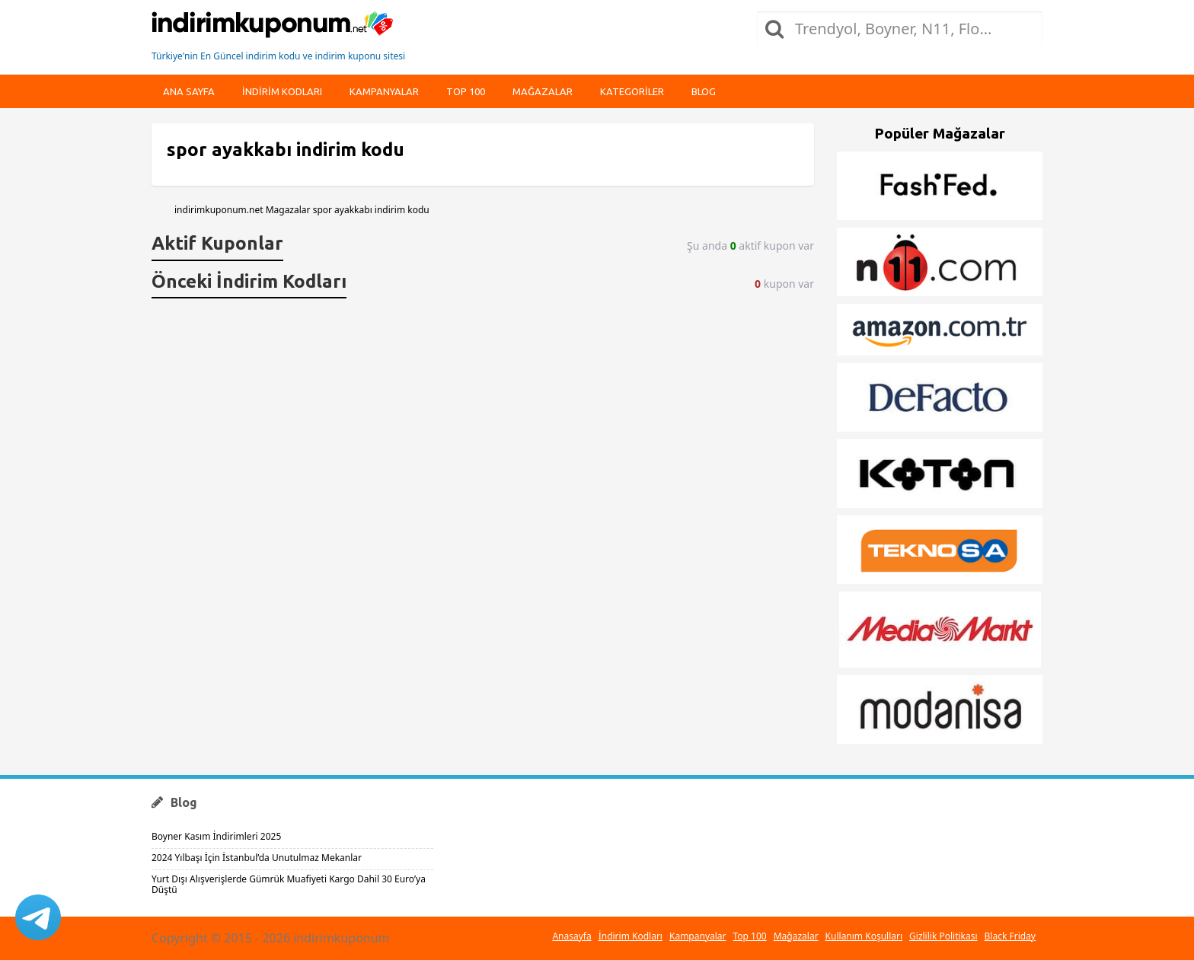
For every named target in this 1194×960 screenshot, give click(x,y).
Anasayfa (571, 936)
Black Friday (1010, 936)
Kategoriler (632, 91)
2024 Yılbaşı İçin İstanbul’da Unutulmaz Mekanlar (257, 857)
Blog (703, 91)
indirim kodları (282, 91)
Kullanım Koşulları (863, 936)
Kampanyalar (384, 91)
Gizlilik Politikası (943, 936)
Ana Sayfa (189, 91)
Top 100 (465, 91)
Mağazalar (542, 91)
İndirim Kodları (630, 936)
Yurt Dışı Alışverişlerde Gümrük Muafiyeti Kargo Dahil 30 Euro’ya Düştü (289, 884)
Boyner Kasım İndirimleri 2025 (216, 836)
